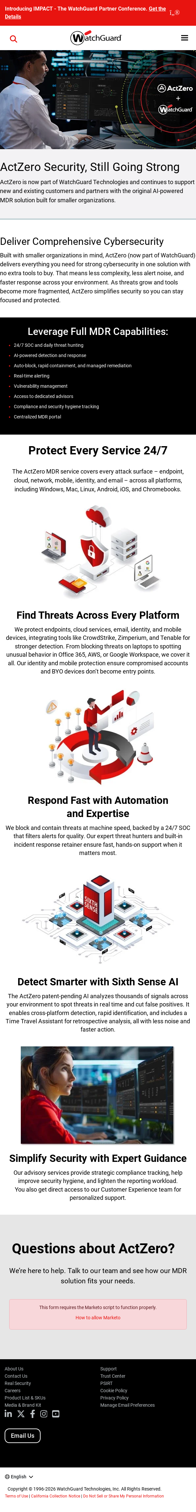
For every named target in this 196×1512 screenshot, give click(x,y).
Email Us (22, 1435)
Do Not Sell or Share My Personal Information (123, 1496)
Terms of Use (16, 1496)
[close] (175, 13)
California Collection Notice (55, 1496)
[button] (13, 38)
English (18, 1476)
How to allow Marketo (98, 1317)
